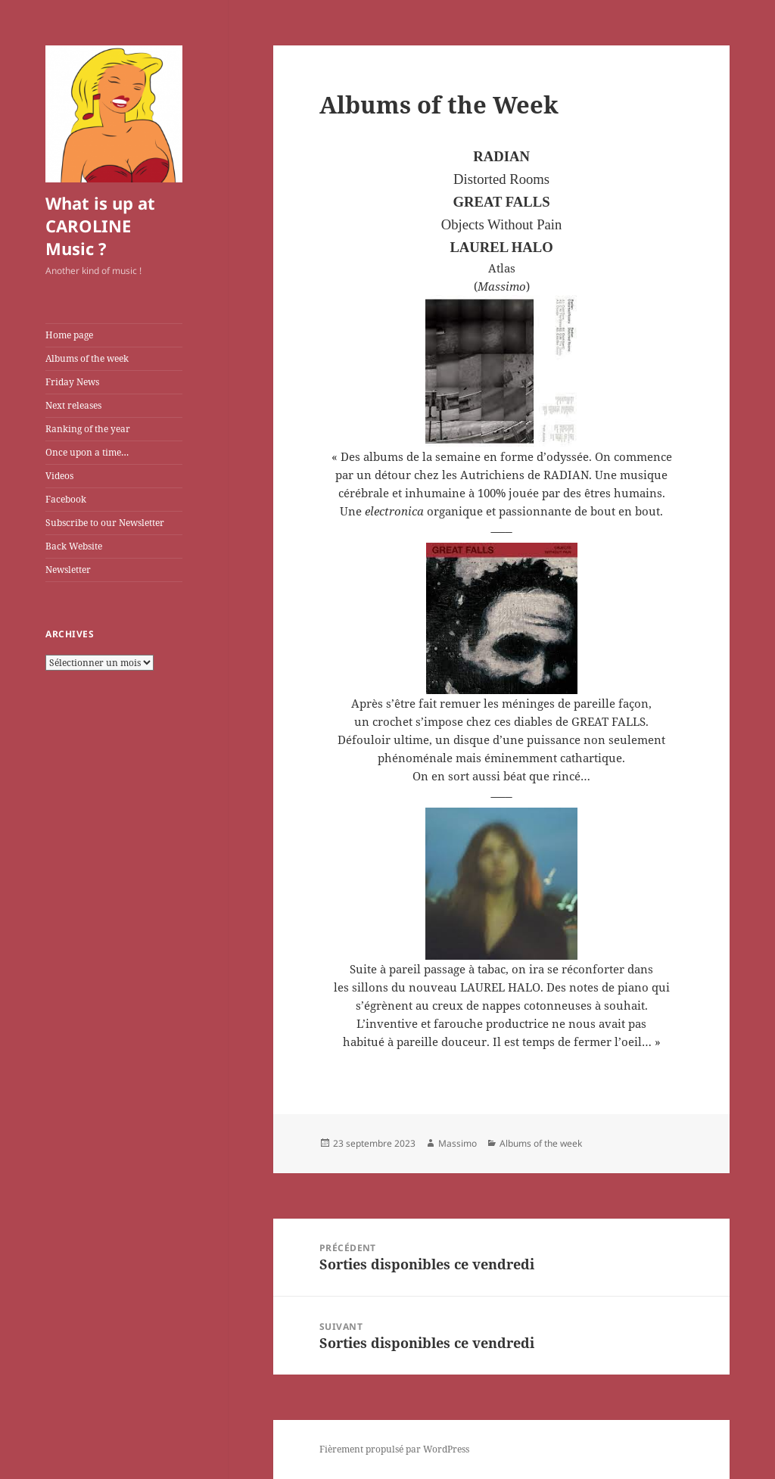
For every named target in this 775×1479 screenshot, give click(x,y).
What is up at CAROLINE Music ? (100, 225)
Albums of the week (87, 358)
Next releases (73, 405)
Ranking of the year (87, 428)
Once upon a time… (87, 452)
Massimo (457, 1143)
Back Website (73, 546)
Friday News (72, 381)
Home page (69, 334)
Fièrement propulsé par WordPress (394, 1449)
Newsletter (68, 569)
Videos (59, 475)
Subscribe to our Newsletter (104, 522)
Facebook (65, 499)
